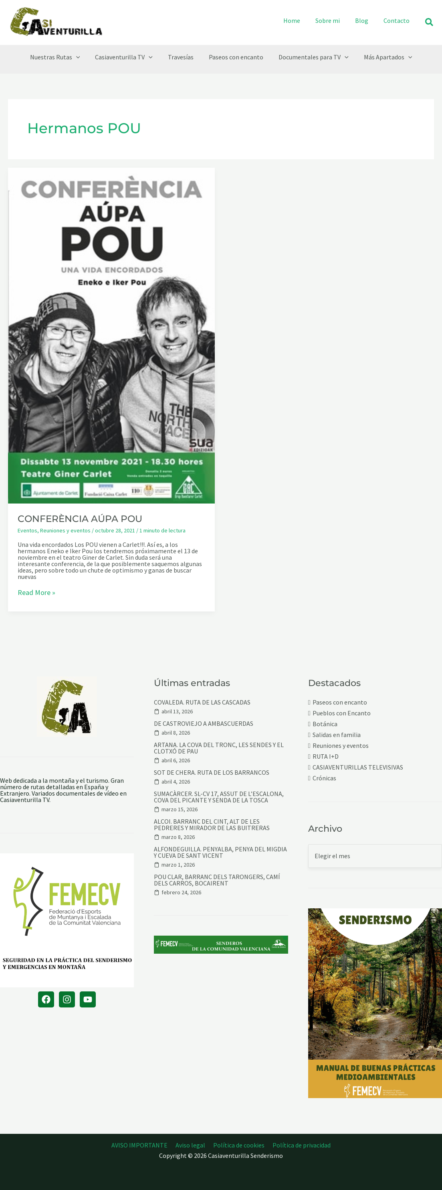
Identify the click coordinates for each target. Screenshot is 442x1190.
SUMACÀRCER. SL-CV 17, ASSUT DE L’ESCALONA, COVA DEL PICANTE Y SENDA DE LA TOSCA (219, 796)
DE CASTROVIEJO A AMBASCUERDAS (203, 723)
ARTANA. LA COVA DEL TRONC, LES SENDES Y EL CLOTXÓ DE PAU (219, 747)
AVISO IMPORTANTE (142, 1145)
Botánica (325, 724)
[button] (429, 22)
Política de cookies (238, 1145)
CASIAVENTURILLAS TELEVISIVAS (358, 767)
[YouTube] (88, 999)
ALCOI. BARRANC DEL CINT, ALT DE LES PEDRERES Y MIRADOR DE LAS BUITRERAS (212, 824)
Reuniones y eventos (65, 530)
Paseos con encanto (340, 702)
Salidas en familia (337, 734)
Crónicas (324, 778)
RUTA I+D (326, 756)
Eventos (27, 530)
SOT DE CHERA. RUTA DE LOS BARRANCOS (211, 772)
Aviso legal (191, 1145)
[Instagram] (67, 999)
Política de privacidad (299, 1145)
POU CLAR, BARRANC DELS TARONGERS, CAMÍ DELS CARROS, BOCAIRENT (217, 879)
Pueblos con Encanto (342, 713)
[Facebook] (46, 999)
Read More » (36, 593)
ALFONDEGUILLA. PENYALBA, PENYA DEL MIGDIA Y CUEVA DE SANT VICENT (220, 852)
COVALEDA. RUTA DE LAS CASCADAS (202, 702)
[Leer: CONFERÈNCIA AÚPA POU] (111, 335)
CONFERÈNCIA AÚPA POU (80, 518)
